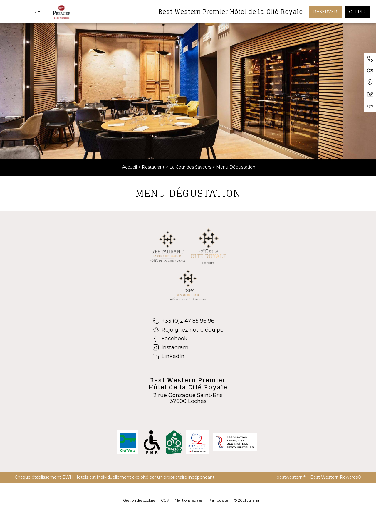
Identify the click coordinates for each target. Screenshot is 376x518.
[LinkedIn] (188, 356)
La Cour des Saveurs (190, 167)
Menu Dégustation (235, 167)
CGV (165, 500)
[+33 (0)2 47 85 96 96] (188, 321)
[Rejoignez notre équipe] (188, 330)
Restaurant (153, 167)
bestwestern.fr (291, 477)
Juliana (253, 500)
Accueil (129, 167)
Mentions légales (188, 500)
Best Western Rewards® (335, 477)
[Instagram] (188, 347)
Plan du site (218, 500)
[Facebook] (188, 339)
